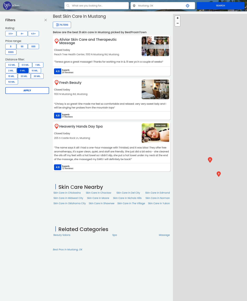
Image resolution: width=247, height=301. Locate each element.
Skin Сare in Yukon (159, 203)
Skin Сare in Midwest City (68, 198)
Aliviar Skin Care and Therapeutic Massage (88, 41)
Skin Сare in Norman (157, 198)
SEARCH (220, 5)
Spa (114, 235)
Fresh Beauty (70, 82)
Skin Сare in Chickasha (67, 192)
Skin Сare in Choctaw (98, 192)
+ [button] (178, 18)
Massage (164, 235)
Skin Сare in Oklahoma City (69, 203)
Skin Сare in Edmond (157, 192)
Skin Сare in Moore (98, 198)
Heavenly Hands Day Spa (81, 126)
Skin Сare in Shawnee (101, 203)
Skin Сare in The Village (131, 203)
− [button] (178, 23)
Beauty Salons (61, 235)
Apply (27, 90)
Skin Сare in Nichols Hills (127, 198)
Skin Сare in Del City (128, 192)
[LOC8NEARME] (11, 5)
